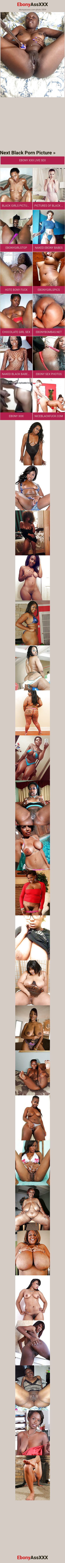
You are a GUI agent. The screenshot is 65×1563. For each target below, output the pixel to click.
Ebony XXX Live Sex (32, 160)
